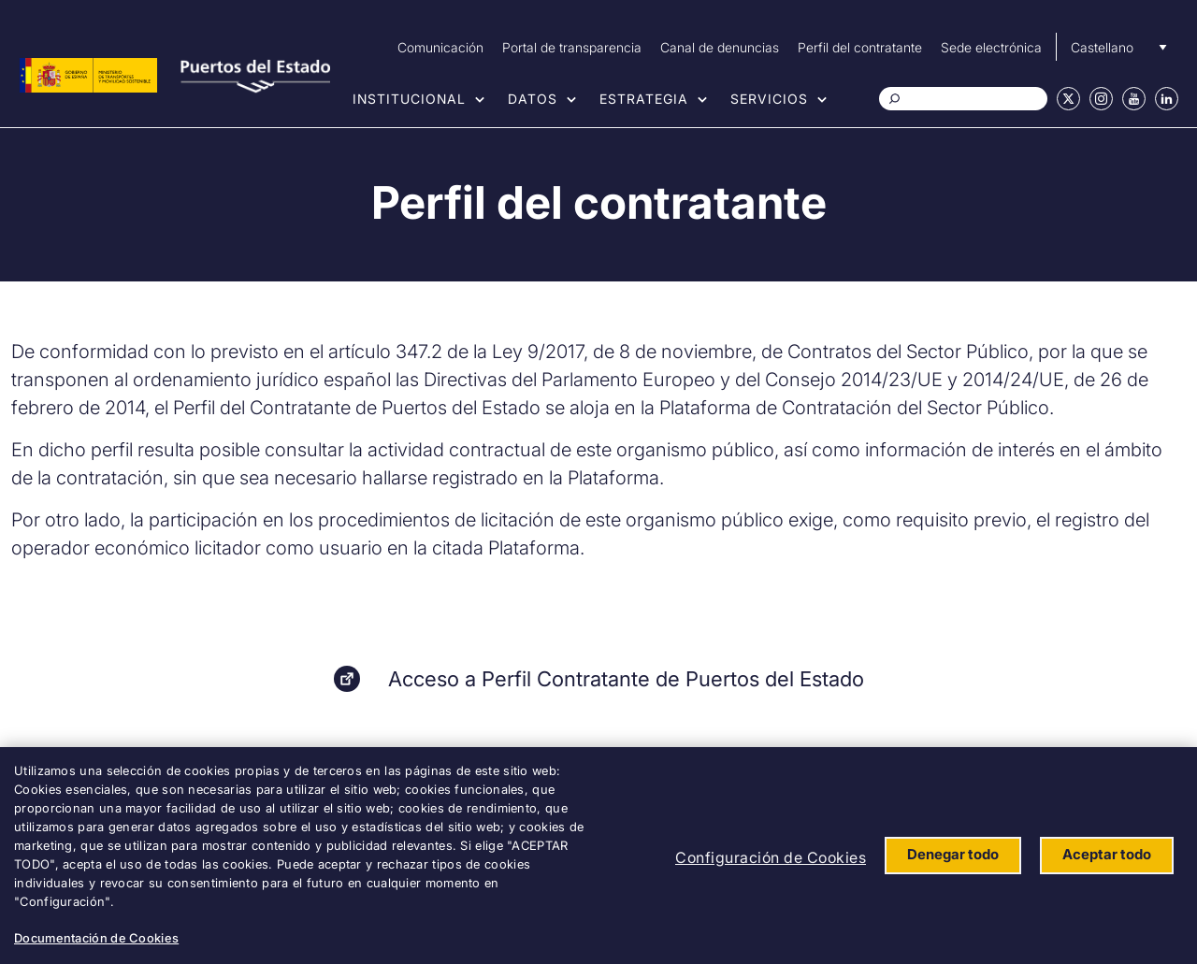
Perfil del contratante (860, 47)
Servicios (769, 99)
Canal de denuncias (719, 47)
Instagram (1101, 98)
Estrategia (643, 99)
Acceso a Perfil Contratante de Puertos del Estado (626, 679)
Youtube (1134, 98)
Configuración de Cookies (770, 857)
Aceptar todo (1106, 854)
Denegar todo (953, 854)
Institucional (409, 99)
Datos (532, 99)
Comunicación (440, 47)
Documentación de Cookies (96, 937)
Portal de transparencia (572, 47)
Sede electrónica (991, 47)
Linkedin (1166, 98)
